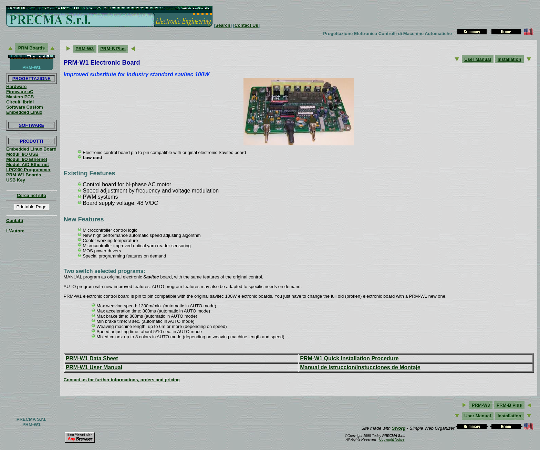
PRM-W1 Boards (23, 174)
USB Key (15, 180)
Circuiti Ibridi (20, 102)
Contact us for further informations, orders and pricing (122, 379)
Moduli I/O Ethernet (26, 159)
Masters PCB (20, 96)
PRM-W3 (84, 48)
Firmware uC (19, 91)
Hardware (16, 86)
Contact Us (246, 25)
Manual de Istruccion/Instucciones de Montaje (360, 367)
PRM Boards (31, 48)
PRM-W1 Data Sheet (92, 358)
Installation (509, 59)
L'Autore (15, 230)
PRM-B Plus (113, 48)
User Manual (477, 59)
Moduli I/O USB (22, 154)
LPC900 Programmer (28, 169)
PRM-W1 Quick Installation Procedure (349, 358)
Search (222, 25)
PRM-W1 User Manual (94, 367)
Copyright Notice (392, 439)
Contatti (14, 220)
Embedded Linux (24, 112)
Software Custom (24, 107)
